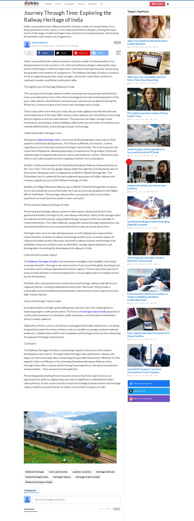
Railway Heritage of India (39, 482)
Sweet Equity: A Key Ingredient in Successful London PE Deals (146, 151)
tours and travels (58, 471)
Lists (58, 4)
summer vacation (82, 471)
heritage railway (62, 476)
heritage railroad (105, 471)
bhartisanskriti (40, 42)
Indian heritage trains (37, 476)
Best (101, 509)
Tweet (64, 53)
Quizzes (69, 4)
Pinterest (83, 53)
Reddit (100, 53)
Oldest (108, 509)
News (48, 4)
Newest (117, 509)
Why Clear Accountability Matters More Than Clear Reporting (146, 78)
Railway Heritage (35, 471)
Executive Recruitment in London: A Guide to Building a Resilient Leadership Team (147, 296)
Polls (81, 4)
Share (45, 53)
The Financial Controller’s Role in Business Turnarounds (145, 259)
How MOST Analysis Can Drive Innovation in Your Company (144, 371)
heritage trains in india (87, 476)
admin (130, 47)
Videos (92, 4)
